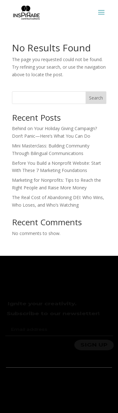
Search (96, 98)
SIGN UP (94, 344)
